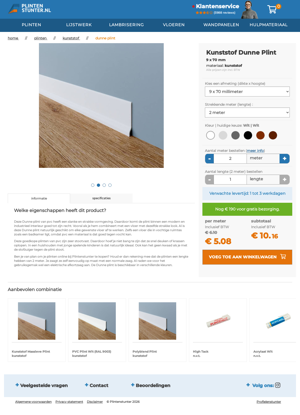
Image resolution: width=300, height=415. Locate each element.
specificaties (101, 198)
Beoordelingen (153, 385)
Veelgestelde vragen (44, 385)
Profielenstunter (269, 402)
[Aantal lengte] (230, 180)
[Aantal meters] (230, 159)
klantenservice (217, 6)
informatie (39, 198)
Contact (99, 385)
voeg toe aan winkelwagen (247, 256)
